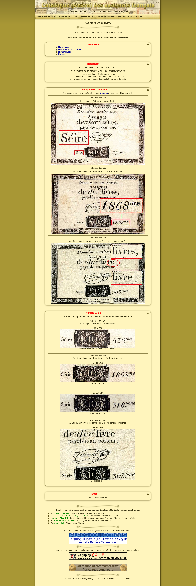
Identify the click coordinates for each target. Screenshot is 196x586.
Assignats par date (46, 16)
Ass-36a (104, 93)
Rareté (61, 54)
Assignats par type (68, 16)
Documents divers (105, 16)
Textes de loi (87, 16)
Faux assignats (125, 16)
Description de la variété (70, 49)
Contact (140, 16)
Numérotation (64, 52)
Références (63, 47)
